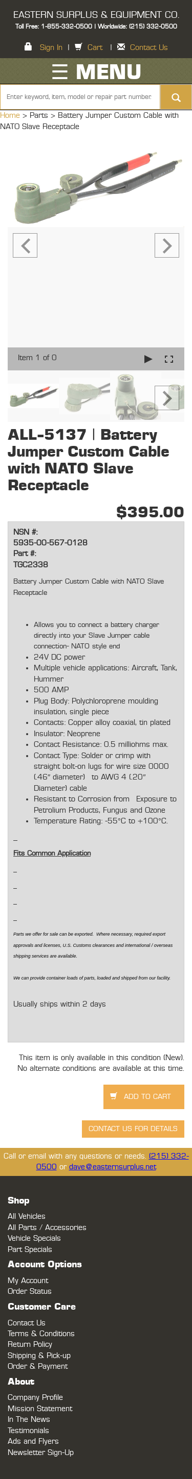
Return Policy (30, 1344)
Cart (95, 48)
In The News (29, 1419)
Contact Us (149, 48)
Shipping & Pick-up (39, 1356)
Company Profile (35, 1397)
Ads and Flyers (33, 1441)
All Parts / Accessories (47, 1228)
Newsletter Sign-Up (41, 1453)
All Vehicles (27, 1216)
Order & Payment (38, 1366)
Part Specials (30, 1250)
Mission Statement (40, 1409)
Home (11, 115)
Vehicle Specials (34, 1238)
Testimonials (28, 1431)
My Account (28, 1281)
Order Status (30, 1291)
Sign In (51, 48)
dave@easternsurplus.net (112, 1167)
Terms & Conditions (41, 1334)
